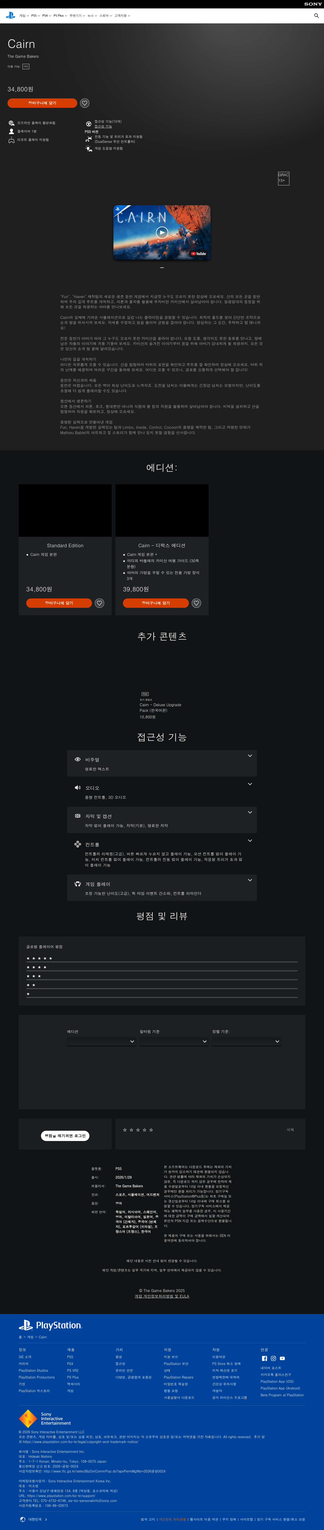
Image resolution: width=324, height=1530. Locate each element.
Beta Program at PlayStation (282, 1395)
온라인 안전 (124, 1370)
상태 (167, 1370)
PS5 (34, 16)
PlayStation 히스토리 (34, 1390)
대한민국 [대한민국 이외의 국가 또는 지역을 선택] (34, 1519)
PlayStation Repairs (178, 1377)
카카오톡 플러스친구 (276, 1374)
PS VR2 (73, 1370)
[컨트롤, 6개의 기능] (162, 854)
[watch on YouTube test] (198, 253)
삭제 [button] (290, 1129)
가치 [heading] (119, 1349)
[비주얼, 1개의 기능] (162, 763)
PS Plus (59, 16)
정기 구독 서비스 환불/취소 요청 (281, 1519)
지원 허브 (171, 1356)
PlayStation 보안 (176, 1363)
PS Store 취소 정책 (226, 1363)
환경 (118, 1356)
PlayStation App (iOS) (277, 1381)
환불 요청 (171, 1390)
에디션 (72, 1031)
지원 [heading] (167, 1349)
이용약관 (218, 1356)
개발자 (217, 1390)
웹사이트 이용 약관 (204, 1519)
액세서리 (73, 1384)
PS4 (45, 16)
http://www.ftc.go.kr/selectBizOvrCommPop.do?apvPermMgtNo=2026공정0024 (105, 1471)
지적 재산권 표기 (224, 1370)
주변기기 (76, 16)
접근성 (120, 1363)
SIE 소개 (25, 1356)
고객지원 (120, 16)
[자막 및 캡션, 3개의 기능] (162, 820)
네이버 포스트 (271, 1367)
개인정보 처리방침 (172, 1519)
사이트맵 (246, 1519)
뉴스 (91, 16)
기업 (22, 1384)
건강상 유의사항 (224, 1384)
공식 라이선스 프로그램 (229, 1397)
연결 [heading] (264, 1349)
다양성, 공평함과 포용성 (133, 1377)
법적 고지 (148, 1519)
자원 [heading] (216, 1349)
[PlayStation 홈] (10, 16)
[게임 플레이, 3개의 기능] (162, 888)
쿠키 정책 (229, 1519)
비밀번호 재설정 (176, 1384)
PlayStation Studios (33, 1370)
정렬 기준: (221, 1031)
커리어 (24, 1363)
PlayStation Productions (37, 1377)
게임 (22, 16)
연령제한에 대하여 (226, 1377)
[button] (103, 126)
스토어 (104, 16)
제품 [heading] (71, 1349)
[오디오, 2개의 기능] (162, 791)
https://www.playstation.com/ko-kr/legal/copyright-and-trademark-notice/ (81, 1441)
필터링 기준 (150, 1031)
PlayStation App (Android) (280, 1388)
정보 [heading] (22, 1349)
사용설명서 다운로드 (179, 1397)
